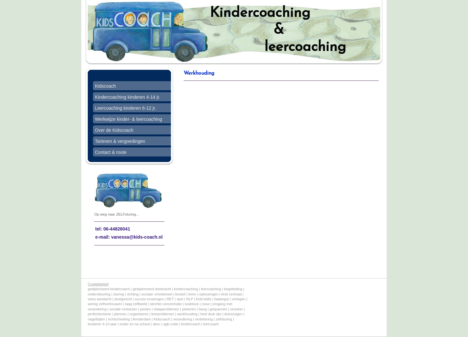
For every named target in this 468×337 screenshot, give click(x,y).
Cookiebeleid (98, 284)
